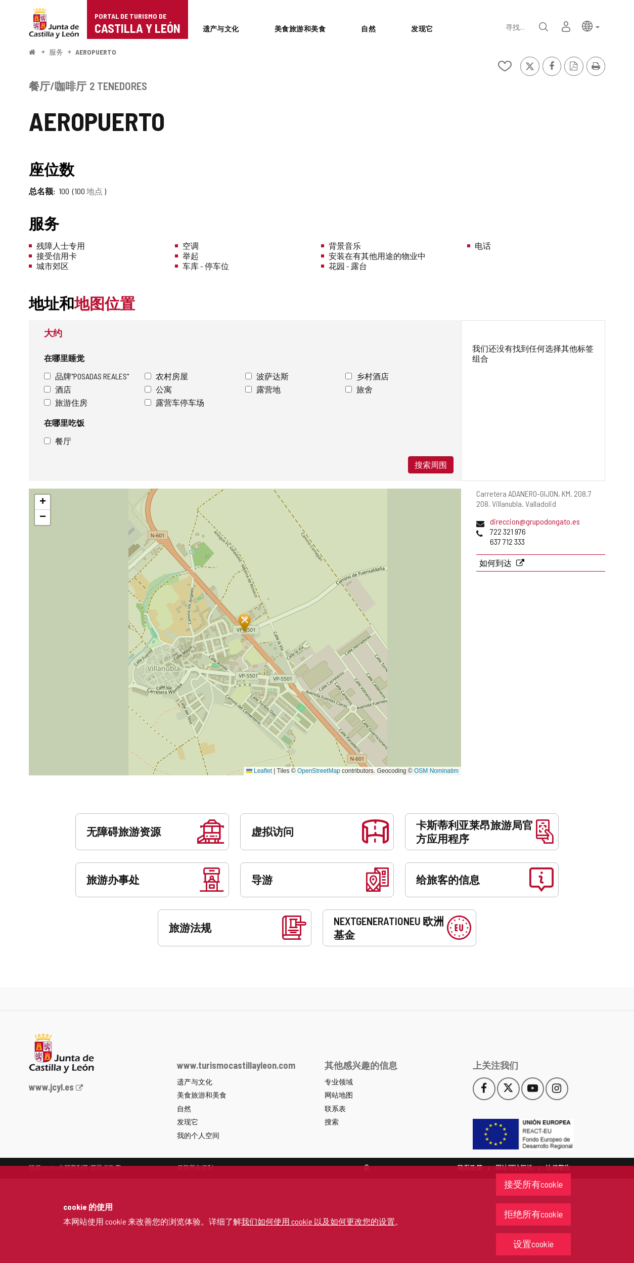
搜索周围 (431, 464)
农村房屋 (166, 376)
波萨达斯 (267, 376)
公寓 (158, 389)
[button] (591, 25)
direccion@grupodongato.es (535, 521)
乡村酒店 (367, 376)
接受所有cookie (533, 1184)
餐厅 (57, 441)
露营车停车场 (174, 402)
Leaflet (259, 770)
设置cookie (533, 1243)
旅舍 (359, 389)
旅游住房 (65, 402)
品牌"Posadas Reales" (86, 376)
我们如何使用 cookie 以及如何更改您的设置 (318, 1221)
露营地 (263, 389)
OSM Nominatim (436, 770)
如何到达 (496, 563)
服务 (56, 52)
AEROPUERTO (95, 52)
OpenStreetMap (318, 770)
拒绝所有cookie (533, 1214)
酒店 (57, 389)
